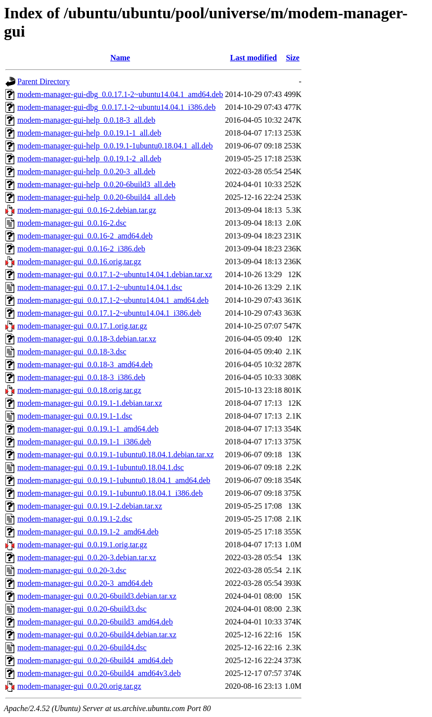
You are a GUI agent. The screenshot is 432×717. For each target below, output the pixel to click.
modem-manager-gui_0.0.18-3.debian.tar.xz (86, 339)
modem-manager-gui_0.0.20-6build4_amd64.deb (95, 660)
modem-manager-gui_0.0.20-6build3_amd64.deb (95, 622)
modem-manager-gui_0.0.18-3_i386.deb (81, 377)
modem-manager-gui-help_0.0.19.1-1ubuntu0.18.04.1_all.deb (115, 146)
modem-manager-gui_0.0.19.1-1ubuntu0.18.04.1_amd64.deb (113, 480)
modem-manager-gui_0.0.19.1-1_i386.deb (84, 441)
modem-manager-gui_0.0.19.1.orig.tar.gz (82, 544)
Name (120, 57)
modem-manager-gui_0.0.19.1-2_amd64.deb (88, 531)
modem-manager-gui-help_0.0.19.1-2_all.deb (89, 158)
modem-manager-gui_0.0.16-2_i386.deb (81, 248)
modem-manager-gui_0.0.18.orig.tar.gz (79, 390)
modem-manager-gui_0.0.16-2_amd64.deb (85, 236)
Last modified (253, 57)
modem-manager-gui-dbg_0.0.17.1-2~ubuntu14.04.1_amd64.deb (120, 94)
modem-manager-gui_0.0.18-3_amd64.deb (85, 364)
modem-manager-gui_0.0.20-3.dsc (72, 570)
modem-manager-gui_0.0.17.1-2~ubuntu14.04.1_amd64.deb (113, 300)
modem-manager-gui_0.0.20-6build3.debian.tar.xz (96, 596)
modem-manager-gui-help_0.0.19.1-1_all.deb (89, 133)
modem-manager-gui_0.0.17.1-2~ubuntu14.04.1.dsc (99, 287)
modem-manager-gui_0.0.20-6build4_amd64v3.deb (99, 673)
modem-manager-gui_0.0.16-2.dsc (72, 223)
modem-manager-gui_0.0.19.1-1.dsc (74, 416)
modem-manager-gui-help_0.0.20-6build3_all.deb (96, 184)
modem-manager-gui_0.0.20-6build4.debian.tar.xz (96, 634)
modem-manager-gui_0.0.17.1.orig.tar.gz (82, 326)
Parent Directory (43, 81)
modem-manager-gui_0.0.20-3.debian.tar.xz (86, 557)
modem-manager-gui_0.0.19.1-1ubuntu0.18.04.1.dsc (100, 467)
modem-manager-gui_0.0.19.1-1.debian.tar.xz (89, 403)
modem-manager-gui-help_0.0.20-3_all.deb (86, 171)
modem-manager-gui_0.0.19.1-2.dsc (74, 519)
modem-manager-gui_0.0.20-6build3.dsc (81, 609)
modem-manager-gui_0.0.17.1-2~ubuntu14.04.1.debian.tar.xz (114, 274)
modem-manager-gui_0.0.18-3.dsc (72, 351)
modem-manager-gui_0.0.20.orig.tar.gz (79, 686)
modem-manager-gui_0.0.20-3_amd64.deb (85, 583)
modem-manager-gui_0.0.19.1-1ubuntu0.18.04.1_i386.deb (110, 493)
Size (293, 57)
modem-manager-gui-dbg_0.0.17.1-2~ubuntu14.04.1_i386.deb (116, 107)
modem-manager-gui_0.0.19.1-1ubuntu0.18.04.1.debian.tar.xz (115, 454)
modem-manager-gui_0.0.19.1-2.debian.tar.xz (89, 506)
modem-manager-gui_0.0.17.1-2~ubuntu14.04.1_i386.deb (109, 313)
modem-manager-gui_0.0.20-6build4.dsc (81, 647)
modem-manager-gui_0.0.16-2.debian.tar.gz (86, 210)
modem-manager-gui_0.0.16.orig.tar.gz (79, 261)
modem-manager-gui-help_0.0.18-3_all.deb (86, 120)
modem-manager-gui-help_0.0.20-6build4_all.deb (96, 197)
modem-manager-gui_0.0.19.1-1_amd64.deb (88, 429)
